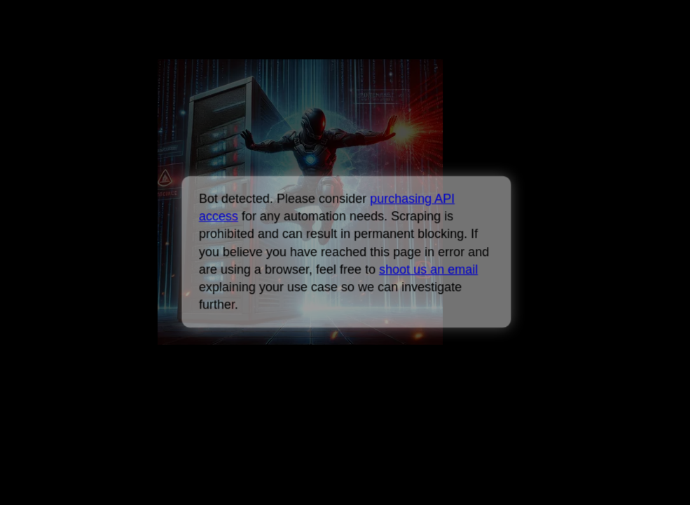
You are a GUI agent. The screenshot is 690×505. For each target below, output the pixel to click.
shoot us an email (428, 269)
